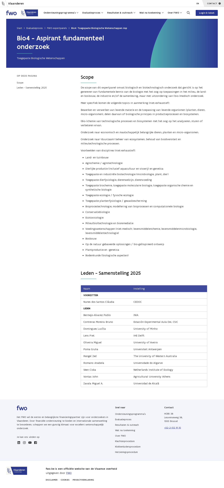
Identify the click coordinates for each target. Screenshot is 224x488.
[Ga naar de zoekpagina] (188, 13)
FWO (69, 473)
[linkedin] (19, 442)
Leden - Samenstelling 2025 (32, 87)
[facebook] (35, 442)
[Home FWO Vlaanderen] (22, 12)
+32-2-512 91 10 (172, 427)
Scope (20, 82)
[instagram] (24, 442)
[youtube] (30, 442)
